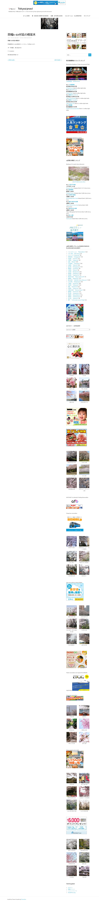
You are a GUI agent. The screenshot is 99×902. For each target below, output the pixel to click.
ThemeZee (23, 899)
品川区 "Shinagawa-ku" (74, 266)
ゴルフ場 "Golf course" (74, 253)
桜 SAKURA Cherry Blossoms (40, 16)
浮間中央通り (11, 60)
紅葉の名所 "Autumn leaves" (75, 290)
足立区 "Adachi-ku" (73, 298)
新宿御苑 (71, 189)
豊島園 (70, 105)
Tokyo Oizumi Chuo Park (72, 205)
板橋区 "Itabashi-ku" (73, 278)
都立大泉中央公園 (73, 201)
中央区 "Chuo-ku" (73, 258)
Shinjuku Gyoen (70, 193)
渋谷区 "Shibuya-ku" (73, 285)
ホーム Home (26, 16)
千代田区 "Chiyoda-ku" (74, 263)
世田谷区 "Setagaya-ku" (74, 256)
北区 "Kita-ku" (11, 37)
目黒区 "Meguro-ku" (73, 288)
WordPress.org (71, 892)
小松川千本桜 (75, 181)
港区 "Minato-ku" (72, 286)
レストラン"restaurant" (74, 255)
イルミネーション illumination (73, 16)
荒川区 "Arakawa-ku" (73, 293)
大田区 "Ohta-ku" (72, 270)
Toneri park (69, 218)
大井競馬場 (72, 84)
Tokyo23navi (25, 8)
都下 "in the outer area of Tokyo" (76, 300)
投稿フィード (71, 889)
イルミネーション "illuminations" (76, 251)
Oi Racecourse (69, 88)
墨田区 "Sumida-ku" (73, 268)
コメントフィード (72, 890)
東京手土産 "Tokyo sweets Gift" (76, 276)
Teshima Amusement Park (72, 108)
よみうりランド (73, 89)
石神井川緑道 (72, 195)
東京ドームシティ (73, 100)
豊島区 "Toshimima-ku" (74, 296)
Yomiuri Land (69, 93)
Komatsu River (82, 181)
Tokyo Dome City (70, 103)
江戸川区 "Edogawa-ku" (74, 281)
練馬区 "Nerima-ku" (73, 291)
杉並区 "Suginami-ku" (74, 275)
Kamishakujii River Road (72, 198)
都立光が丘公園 (73, 208)
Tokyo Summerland (71, 98)
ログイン (70, 887)
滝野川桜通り (57, 60)
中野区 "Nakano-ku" (73, 260)
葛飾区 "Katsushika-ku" (74, 295)
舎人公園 (71, 215)
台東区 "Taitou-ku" (73, 265)
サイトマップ (87, 16)
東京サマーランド (73, 95)
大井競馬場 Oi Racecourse (73, 81)
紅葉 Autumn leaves (56, 16)
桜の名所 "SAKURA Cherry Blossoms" (23, 37)
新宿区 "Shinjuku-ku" (73, 273)
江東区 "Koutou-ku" (73, 283)
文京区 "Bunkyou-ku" (73, 271)
